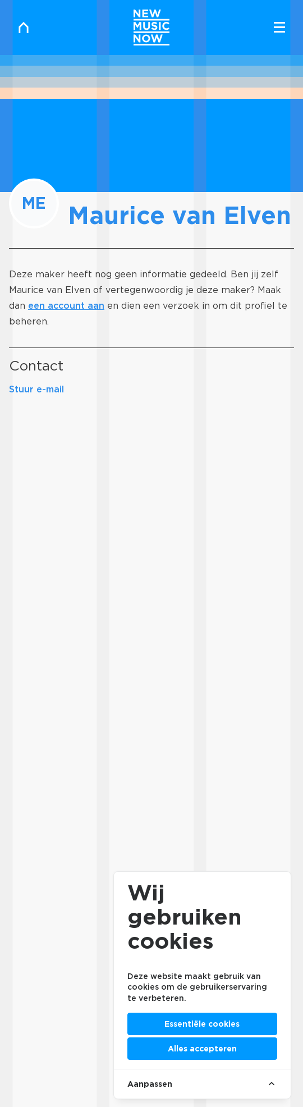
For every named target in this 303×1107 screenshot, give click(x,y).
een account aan (66, 305)
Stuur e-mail (36, 389)
